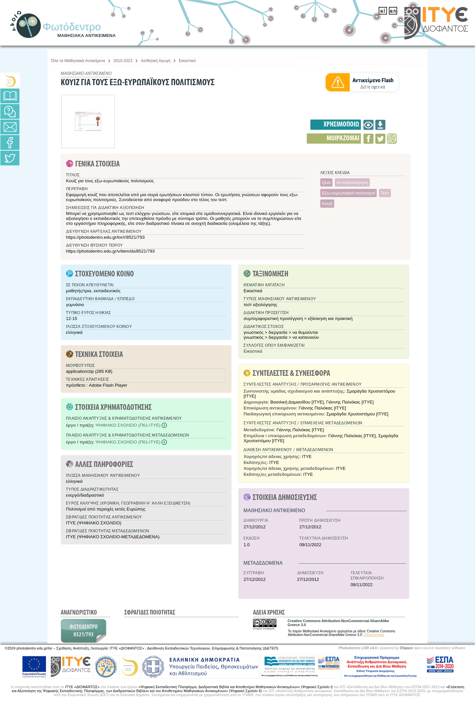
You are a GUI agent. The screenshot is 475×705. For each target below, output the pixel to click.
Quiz (326, 182)
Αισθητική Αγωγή (156, 60)
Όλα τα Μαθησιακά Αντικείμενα (78, 60)
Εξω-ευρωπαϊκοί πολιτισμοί (348, 193)
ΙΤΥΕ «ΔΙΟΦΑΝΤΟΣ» (82, 687)
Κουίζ (327, 203)
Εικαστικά (187, 60)
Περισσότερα (374, 635)
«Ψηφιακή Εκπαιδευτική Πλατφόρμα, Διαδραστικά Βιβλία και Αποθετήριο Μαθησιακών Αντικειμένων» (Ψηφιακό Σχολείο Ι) (236, 687)
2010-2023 (122, 60)
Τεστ (385, 193)
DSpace (406, 648)
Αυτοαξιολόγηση (352, 182)
